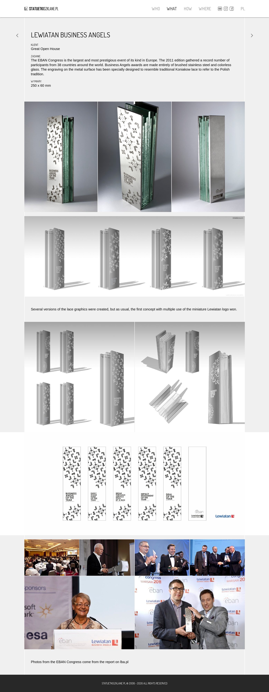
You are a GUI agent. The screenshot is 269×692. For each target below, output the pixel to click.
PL (243, 9)
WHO (156, 8)
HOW (188, 8)
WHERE (205, 8)
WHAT (172, 8)
